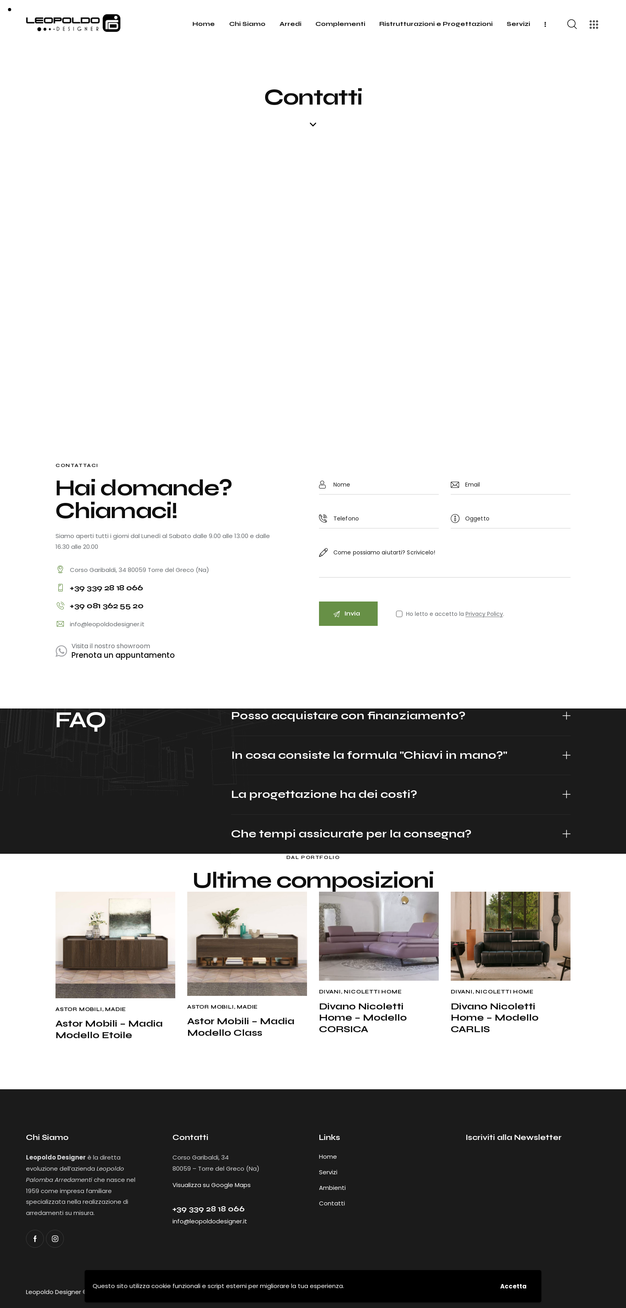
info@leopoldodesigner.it (107, 624)
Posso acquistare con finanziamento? (348, 715)
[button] (401, 716)
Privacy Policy (484, 614)
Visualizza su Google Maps (211, 1185)
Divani (330, 992)
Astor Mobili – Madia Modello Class (241, 1027)
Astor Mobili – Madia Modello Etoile (109, 1029)
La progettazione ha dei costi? (324, 794)
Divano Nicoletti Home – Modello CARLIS (495, 1018)
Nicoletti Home (373, 992)
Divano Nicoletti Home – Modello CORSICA (363, 1018)
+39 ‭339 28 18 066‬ (208, 1208)
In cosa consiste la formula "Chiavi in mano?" (369, 755)
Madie (115, 1009)
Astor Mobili (78, 1009)
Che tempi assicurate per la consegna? (351, 834)
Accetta (513, 1286)
